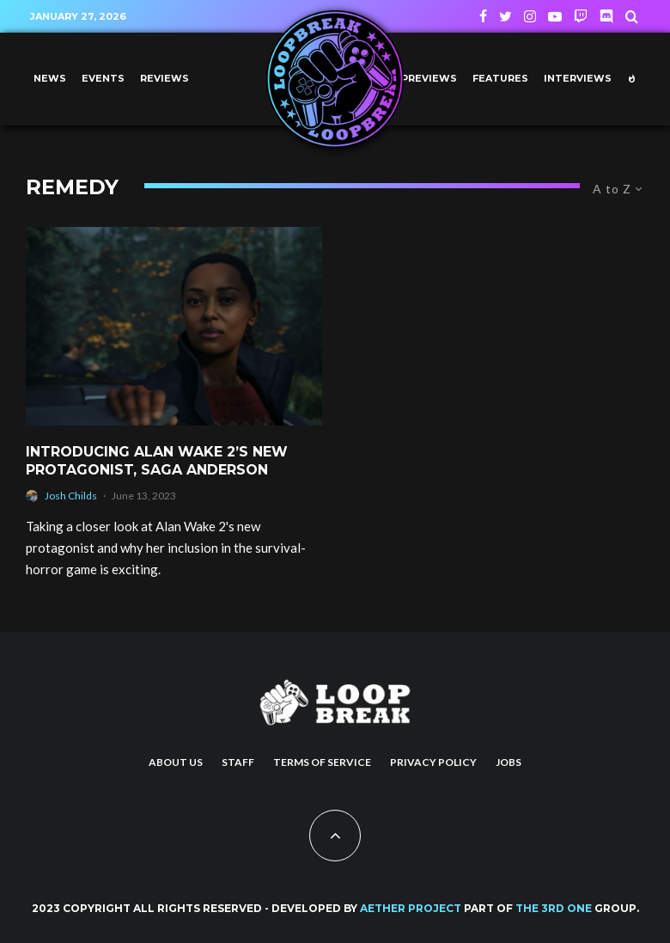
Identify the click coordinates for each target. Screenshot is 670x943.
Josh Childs (71, 495)
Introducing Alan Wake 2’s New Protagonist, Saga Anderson (157, 461)
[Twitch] (581, 16)
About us (176, 762)
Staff (238, 762)
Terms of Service (322, 762)
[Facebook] (483, 16)
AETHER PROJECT (410, 908)
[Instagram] (530, 16)
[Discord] (606, 16)
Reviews (164, 78)
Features (500, 78)
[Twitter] (505, 16)
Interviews (578, 78)
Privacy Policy (433, 762)
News (50, 78)
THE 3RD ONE (553, 908)
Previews (429, 78)
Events (103, 78)
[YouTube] (555, 16)
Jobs (508, 762)
